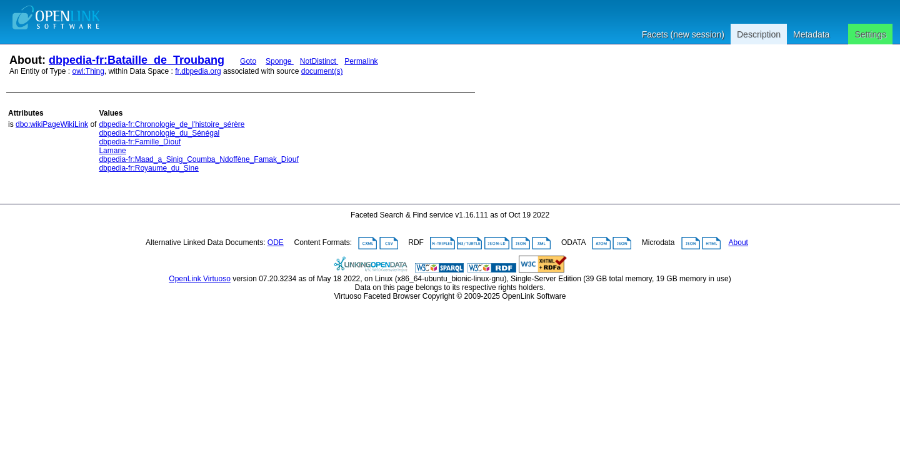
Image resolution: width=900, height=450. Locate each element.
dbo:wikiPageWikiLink (52, 124)
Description (759, 34)
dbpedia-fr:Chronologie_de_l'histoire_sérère (171, 124)
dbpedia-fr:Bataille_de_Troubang (136, 60)
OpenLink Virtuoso (200, 278)
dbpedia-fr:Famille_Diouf (140, 142)
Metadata (811, 34)
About (738, 242)
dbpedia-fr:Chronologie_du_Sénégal (159, 133)
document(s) (322, 71)
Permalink (361, 61)
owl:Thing (88, 71)
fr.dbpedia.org (198, 71)
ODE (276, 242)
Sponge (280, 61)
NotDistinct (319, 61)
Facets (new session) (683, 34)
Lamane (112, 150)
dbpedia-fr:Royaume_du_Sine (148, 168)
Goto (248, 61)
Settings (870, 34)
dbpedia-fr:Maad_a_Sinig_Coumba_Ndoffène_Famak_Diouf (198, 159)
